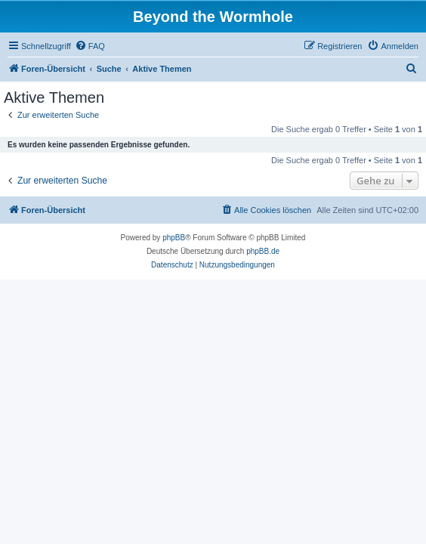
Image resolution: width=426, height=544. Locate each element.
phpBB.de (262, 251)
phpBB (173, 237)
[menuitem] (90, 46)
